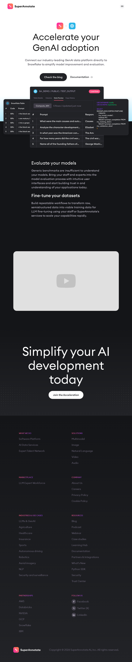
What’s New (79, 563)
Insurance (25, 539)
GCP (21, 619)
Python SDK (79, 569)
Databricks (25, 607)
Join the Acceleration (66, 395)
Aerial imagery (27, 563)
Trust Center (79, 581)
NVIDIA (23, 613)
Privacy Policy (80, 495)
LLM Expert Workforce (32, 483)
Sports (22, 545)
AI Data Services (28, 444)
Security (76, 575)
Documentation (81, 551)
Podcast (76, 527)
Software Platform (29, 438)
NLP (21, 569)
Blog (74, 521)
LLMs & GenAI (27, 521)
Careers (76, 489)
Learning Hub (79, 545)
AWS (21, 601)
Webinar (76, 533)
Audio (75, 463)
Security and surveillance (33, 575)
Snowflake (25, 625)
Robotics (24, 557)
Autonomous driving (30, 551)
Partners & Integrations (85, 557)
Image (75, 444)
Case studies (79, 539)
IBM (21, 631)
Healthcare (25, 533)
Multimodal (78, 438)
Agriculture (25, 527)
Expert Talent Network (32, 450)
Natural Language (82, 450)
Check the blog (53, 77)
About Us (77, 483)
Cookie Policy (80, 501)
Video (75, 457)
